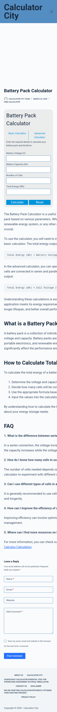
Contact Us (21, 686)
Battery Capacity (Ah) (17, 164)
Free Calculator (12, 102)
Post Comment (14, 656)
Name (10, 579)
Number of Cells (14, 175)
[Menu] (51, 11)
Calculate (17, 202)
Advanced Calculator (39, 135)
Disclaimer (36, 686)
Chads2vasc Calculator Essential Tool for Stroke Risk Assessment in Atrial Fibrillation (26, 680)
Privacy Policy (28, 697)
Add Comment (14, 612)
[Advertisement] (28, 53)
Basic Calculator (17, 133)
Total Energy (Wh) (15, 186)
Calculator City (23, 11)
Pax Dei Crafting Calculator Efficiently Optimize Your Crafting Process (28, 691)
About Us (18, 675)
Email (10, 590)
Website (10, 600)
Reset (39, 202)
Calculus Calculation (17, 547)
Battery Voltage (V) (15, 153)
